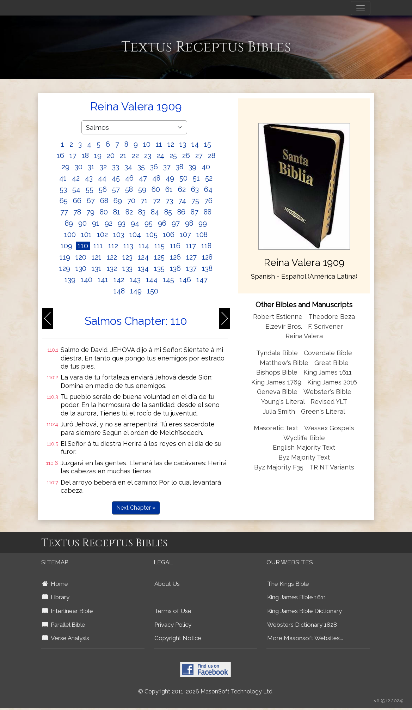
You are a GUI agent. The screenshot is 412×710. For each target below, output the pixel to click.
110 (83, 246)
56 (103, 189)
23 (147, 155)
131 (96, 268)
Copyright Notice (177, 638)
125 (159, 257)
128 (207, 257)
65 (63, 200)
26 (186, 155)
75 (195, 200)
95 (148, 223)
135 (159, 268)
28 (211, 155)
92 (108, 223)
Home (55, 583)
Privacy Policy (172, 624)
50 (183, 178)
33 (115, 167)
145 (168, 279)
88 (207, 212)
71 (144, 200)
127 (191, 257)
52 (208, 178)
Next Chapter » (135, 507)
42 (75, 178)
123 (127, 257)
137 (191, 268)
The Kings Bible (288, 583)
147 (202, 279)
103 (118, 234)
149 (135, 291)
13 (183, 144)
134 (143, 268)
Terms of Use (172, 610)
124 (143, 257)
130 (81, 268)
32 (103, 167)
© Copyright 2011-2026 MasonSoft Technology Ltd (205, 691)
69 (118, 200)
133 (127, 268)
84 (155, 212)
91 (95, 223)
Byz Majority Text (304, 457)
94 (135, 223)
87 (194, 212)
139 (70, 279)
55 (89, 189)
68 (104, 200)
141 (103, 279)
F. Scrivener (325, 326)
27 (198, 155)
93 (121, 223)
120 (81, 257)
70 (131, 200)
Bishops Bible (276, 372)
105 (151, 234)
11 (159, 144)
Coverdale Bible (328, 353)
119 (65, 257)
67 (91, 200)
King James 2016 (332, 382)
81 (116, 212)
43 (88, 178)
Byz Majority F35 (278, 467)
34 (128, 167)
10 (146, 144)
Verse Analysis (65, 638)
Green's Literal (323, 411)
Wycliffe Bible (304, 438)
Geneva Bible (277, 391)
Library (55, 597)
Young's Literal (283, 401)
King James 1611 (327, 372)
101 (86, 234)
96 (162, 223)
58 (129, 189)
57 (116, 189)
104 (135, 234)
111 (98, 246)
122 (112, 257)
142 (119, 279)
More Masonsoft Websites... (305, 638)
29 (65, 167)
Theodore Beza (331, 316)
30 (78, 167)
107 (185, 234)
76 (208, 200)
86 (181, 212)
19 (97, 155)
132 (112, 268)
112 (113, 246)
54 (76, 189)
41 (62, 178)
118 (206, 246)
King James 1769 (276, 382)
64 (208, 189)
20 (110, 155)
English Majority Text (304, 447)
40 (206, 167)
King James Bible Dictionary (304, 610)
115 (159, 246)
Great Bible (331, 362)
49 (170, 178)
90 (82, 223)
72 (156, 200)
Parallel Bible (63, 624)
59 (142, 189)
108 (202, 234)
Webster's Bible (327, 391)
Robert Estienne (277, 316)
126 (175, 257)
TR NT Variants (331, 467)
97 (176, 223)
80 (104, 212)
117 (191, 246)
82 (129, 212)
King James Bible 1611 (296, 597)
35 (141, 167)
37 (166, 167)
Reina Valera (304, 336)
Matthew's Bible (284, 362)
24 (160, 155)
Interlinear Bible (67, 610)
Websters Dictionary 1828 (302, 624)
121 (96, 257)
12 (171, 144)
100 (70, 234)
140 (86, 279)
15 (207, 144)
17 (73, 155)
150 (152, 291)
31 (91, 167)
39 (192, 167)
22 (135, 155)
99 (203, 223)
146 (185, 279)
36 (154, 167)
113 (128, 246)
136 (175, 268)
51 (196, 178)
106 (168, 234)
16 (60, 155)
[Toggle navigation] (360, 8)
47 (143, 178)
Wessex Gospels (329, 428)
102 (102, 234)
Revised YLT (328, 401)
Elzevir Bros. (283, 326)
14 (195, 144)
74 (182, 200)
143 (135, 279)
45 (116, 178)
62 (181, 189)
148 (119, 291)
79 (90, 212)
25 (173, 155)
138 (207, 268)
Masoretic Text (276, 428)
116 (175, 246)
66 (77, 200)
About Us (167, 583)
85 (168, 212)
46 (129, 178)
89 (69, 223)
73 (169, 200)
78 (77, 212)
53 (63, 189)
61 (169, 189)
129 (64, 268)
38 (179, 167)
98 (189, 223)
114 (144, 246)
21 (123, 155)
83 (141, 212)
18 (85, 155)
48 (156, 178)
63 (195, 189)
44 (102, 178)
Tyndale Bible (277, 353)
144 (151, 279)
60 (156, 189)
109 (66, 246)
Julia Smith (280, 411)
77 (64, 212)
